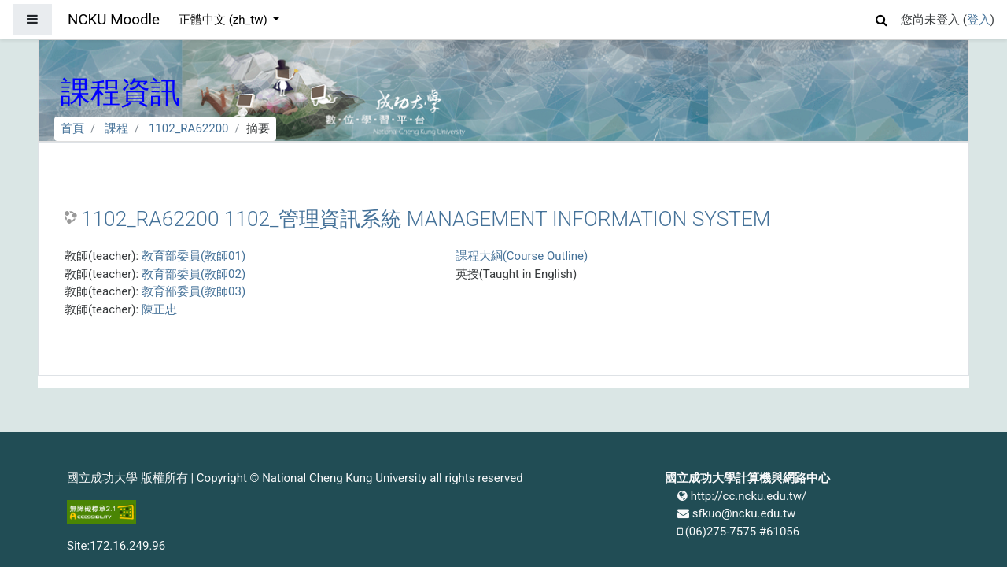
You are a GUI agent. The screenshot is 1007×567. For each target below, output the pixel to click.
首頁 (72, 128)
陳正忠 (159, 309)
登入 (978, 20)
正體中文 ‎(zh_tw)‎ (224, 20)
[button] (882, 18)
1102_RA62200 (189, 128)
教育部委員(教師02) (193, 274)
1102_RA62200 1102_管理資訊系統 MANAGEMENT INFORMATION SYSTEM (426, 219)
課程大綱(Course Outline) (522, 256)
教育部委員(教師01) (193, 256)
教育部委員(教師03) (193, 291)
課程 (116, 128)
